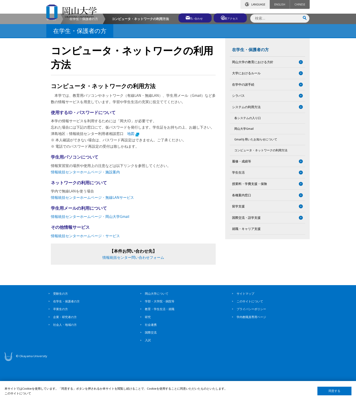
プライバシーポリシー (251, 348)
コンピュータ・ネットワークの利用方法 (260, 189)
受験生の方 (60, 332)
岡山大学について (156, 332)
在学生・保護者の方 (83, 57)
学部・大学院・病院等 (159, 340)
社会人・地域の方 (65, 363)
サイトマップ (245, 332)
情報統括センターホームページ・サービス (85, 274)
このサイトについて (250, 340)
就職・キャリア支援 (246, 267)
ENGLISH (279, 4)
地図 (133, 172)
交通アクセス (230, 17)
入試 (148, 379)
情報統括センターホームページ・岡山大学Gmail (90, 255)
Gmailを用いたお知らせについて (255, 178)
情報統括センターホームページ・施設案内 (85, 210)
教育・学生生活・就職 (159, 348)
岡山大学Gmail (244, 167)
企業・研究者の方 (65, 356)
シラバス (238, 134)
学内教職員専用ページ (251, 356)
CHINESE (299, 4)
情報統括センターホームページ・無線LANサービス (92, 236)
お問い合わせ (190, 17)
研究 (148, 356)
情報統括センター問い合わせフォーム (133, 296)
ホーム (51, 57)
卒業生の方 (60, 348)
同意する (334, 391)
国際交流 (151, 371)
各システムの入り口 (247, 157)
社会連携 (151, 363)
